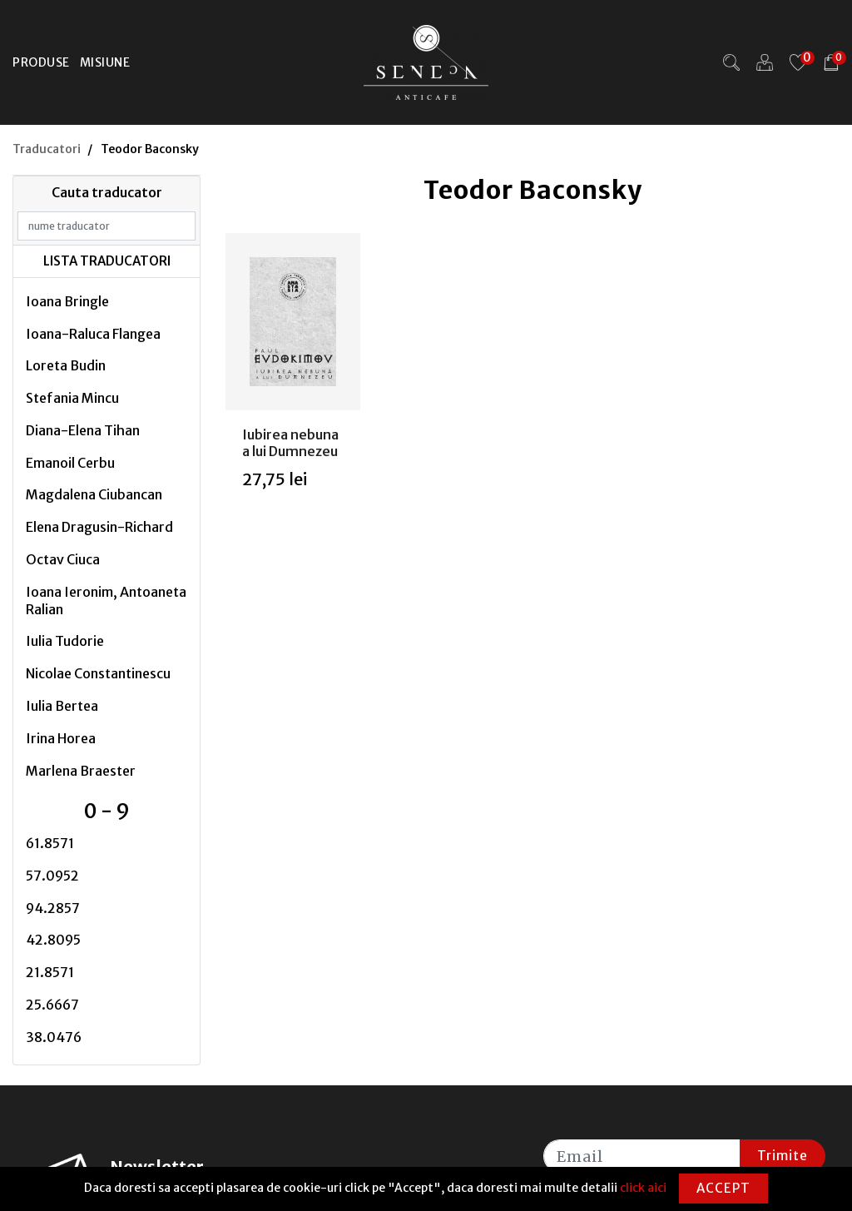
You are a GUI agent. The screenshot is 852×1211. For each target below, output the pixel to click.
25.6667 (52, 1004)
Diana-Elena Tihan (83, 430)
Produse (41, 62)
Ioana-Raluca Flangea (93, 333)
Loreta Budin (66, 365)
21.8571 (50, 972)
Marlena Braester (81, 770)
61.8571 (50, 843)
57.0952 (52, 875)
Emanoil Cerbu (70, 462)
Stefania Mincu (72, 398)
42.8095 (53, 939)
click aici (643, 1187)
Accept (723, 1188)
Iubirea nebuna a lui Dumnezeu (290, 442)
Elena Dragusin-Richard (99, 527)
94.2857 (53, 908)
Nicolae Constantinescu (98, 673)
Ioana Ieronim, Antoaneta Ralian (106, 600)
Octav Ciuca (63, 559)
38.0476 (54, 1037)
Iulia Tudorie (65, 641)
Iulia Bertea (62, 705)
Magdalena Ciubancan (94, 494)
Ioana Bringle (67, 301)
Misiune (105, 62)
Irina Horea (61, 738)
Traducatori (46, 148)
